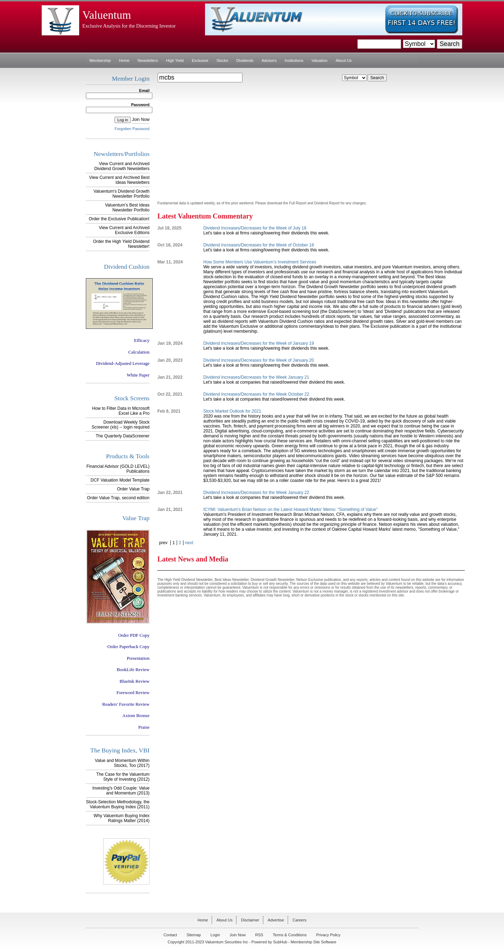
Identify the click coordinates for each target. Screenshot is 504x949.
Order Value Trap (133, 489)
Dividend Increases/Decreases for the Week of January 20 (258, 360)
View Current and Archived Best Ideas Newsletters (119, 180)
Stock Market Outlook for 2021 (232, 411)
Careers (299, 920)
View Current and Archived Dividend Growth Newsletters (122, 166)
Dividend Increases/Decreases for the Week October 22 (256, 394)
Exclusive (200, 60)
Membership (100, 60)
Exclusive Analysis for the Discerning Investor (129, 26)
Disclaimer (250, 920)
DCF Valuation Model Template (120, 480)
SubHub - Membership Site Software (304, 942)
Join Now (141, 119)
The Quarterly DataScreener (123, 435)
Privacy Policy (328, 935)
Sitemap (194, 935)
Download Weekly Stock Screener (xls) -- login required (121, 425)
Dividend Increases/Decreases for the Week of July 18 (254, 228)
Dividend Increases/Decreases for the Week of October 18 (258, 245)
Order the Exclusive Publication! (119, 218)
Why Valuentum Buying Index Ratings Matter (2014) (122, 818)
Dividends (244, 60)
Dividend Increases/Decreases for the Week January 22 (256, 492)
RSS (259, 935)
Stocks (222, 60)
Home (124, 60)
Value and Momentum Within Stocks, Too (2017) (122, 763)
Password (140, 105)
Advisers (269, 60)
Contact (170, 935)
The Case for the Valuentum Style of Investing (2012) (123, 777)
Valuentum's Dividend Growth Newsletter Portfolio (122, 194)
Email (144, 90)
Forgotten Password (132, 129)
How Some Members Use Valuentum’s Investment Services (259, 262)
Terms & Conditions (290, 935)
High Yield (175, 60)
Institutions (294, 60)
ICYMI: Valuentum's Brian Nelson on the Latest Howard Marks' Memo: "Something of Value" (290, 509)
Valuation (319, 60)
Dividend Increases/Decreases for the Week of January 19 (258, 343)
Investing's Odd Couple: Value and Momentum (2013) (121, 791)
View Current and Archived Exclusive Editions (124, 230)
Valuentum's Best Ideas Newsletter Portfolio (127, 207)
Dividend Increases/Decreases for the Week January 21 (256, 377)
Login (215, 935)
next (189, 542)
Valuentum (106, 15)
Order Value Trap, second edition (118, 497)
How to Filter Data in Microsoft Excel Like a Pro (121, 411)
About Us (344, 60)
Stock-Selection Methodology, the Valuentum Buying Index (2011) (118, 804)
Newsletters (147, 60)
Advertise (276, 920)
